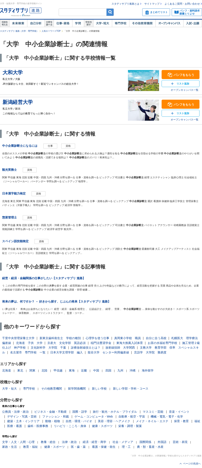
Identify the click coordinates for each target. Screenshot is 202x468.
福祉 (197, 421)
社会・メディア (123, 442)
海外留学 (148, 370)
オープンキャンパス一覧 (184, 90)
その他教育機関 (142, 23)
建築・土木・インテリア (23, 421)
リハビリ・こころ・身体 (70, 426)
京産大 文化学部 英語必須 (66, 343)
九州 (120, 370)
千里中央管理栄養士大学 (18, 338)
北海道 (6, 370)
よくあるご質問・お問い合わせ (182, 3)
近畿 (84, 370)
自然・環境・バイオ (79, 421)
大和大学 (13, 72)
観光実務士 (9, 169)
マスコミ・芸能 (153, 411)
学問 (78, 23)
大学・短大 (102, 23)
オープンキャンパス (169, 23)
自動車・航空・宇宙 (131, 416)
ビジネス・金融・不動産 (50, 411)
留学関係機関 (77, 388)
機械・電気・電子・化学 (167, 416)
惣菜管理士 (9, 217)
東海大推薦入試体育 (129, 343)
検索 (110, 12)
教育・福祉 (30, 446)
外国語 (162, 442)
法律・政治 (69, 442)
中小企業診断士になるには (19, 145)
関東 (32, 370)
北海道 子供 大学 (29, 343)
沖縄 (133, 370)
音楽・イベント (179, 411)
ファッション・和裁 (55, 416)
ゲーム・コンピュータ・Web (93, 416)
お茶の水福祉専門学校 (162, 343)
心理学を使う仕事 (97, 338)
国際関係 (145, 442)
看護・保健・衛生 (104, 446)
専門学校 (120, 23)
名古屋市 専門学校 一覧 (27, 352)
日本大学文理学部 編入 (66, 352)
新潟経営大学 (18, 102)
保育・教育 (181, 421)
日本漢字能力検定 (14, 193)
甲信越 (58, 370)
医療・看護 (14, 426)
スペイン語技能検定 (15, 241)
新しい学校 (99, 388)
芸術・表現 (180, 442)
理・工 (126, 446)
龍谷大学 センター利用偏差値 (108, 352)
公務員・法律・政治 (15, 411)
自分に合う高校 (156, 338)
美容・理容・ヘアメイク (114, 421)
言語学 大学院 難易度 (150, 352)
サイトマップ (151, 3)
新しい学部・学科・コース (130, 388)
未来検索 (18, 23)
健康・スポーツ (102, 426)
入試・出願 (192, 23)
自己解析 (35, 23)
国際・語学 (79, 411)
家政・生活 (9, 446)
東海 (72, 370)
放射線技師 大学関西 (120, 347)
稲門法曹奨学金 (101, 343)
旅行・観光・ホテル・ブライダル (115, 411)
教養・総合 (48, 442)
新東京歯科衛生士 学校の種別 (60, 338)
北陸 (44, 370)
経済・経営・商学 (94, 442)
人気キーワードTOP (51, 31)
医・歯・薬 (78, 446)
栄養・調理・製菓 (130, 426)
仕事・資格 (63, 23)
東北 (20, 370)
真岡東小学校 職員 (127, 338)
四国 (108, 370)
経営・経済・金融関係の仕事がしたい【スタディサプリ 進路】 (43, 278)
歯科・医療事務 (38, 426)
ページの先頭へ (192, 463)
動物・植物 (52, 421)
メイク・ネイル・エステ (152, 421)
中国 (96, 370)
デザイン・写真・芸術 (22, 416)
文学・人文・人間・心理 (18, 442)
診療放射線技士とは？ (85, 347)
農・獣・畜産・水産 (150, 446)
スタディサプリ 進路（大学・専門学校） (19, 31)
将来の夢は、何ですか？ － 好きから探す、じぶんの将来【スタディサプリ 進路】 (56, 301)
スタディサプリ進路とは (125, 3)
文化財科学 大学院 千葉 (48, 347)
